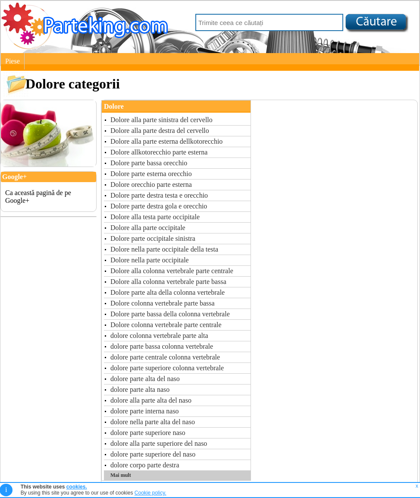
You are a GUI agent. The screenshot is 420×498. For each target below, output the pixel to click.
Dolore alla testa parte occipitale (155, 217)
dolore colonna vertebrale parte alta (159, 335)
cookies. (76, 487)
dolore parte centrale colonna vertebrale (165, 357)
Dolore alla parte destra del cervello (159, 130)
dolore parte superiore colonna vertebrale (167, 368)
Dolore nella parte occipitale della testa (164, 249)
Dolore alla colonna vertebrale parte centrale (171, 270)
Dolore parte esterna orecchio (151, 173)
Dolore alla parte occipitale (147, 227)
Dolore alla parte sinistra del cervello (161, 119)
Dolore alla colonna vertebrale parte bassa (168, 281)
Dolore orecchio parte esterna (151, 184)
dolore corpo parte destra (144, 465)
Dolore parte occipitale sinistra (152, 238)
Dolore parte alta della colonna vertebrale (167, 292)
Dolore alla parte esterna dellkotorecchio (166, 141)
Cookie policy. (150, 493)
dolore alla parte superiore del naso (158, 443)
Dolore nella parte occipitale (149, 260)
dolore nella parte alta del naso (152, 422)
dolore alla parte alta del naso (150, 400)
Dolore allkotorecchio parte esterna (158, 152)
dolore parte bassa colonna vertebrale (161, 346)
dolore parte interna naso (144, 411)
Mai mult (120, 475)
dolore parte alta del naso (145, 378)
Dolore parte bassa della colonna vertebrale (170, 314)
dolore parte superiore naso (147, 432)
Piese (12, 61)
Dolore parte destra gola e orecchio (158, 206)
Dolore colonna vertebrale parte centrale (166, 324)
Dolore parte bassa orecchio (148, 163)
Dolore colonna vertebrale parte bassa (162, 303)
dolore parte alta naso (139, 389)
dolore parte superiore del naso (152, 454)
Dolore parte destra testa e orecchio (159, 195)
